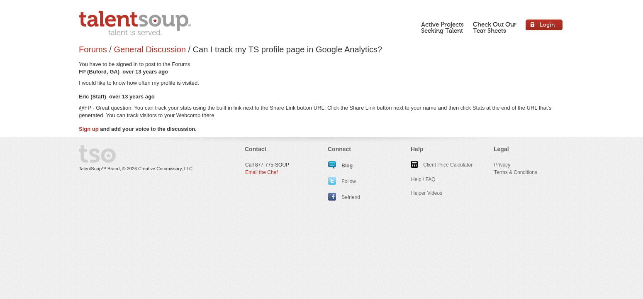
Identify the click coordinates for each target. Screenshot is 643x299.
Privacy (502, 165)
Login (544, 26)
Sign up (89, 129)
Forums (93, 49)
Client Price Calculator (442, 165)
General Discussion (149, 49)
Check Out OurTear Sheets (494, 27)
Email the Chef (261, 172)
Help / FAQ (423, 179)
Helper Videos (426, 193)
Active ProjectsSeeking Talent (442, 27)
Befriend (344, 197)
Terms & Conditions (515, 172)
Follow (342, 181)
